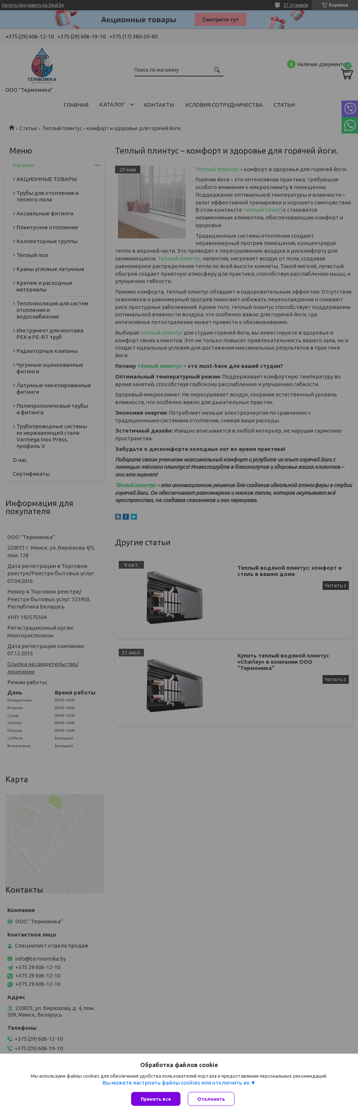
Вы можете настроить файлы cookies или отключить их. (176, 1083)
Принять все (156, 1098)
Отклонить (211, 1098)
